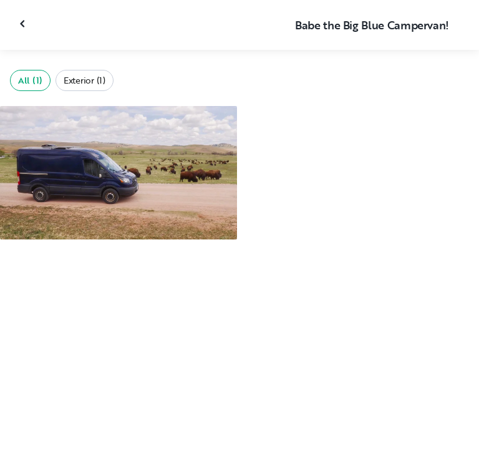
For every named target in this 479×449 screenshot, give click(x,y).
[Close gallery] (23, 23)
